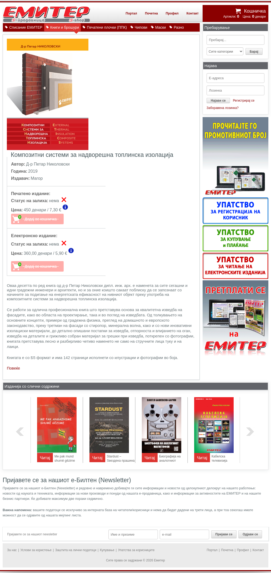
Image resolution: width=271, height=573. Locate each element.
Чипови (141, 27)
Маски (160, 27)
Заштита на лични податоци (75, 550)
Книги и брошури (64, 28)
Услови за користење (35, 550)
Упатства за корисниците (136, 550)
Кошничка (255, 11)
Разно (179, 27)
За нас (12, 550)
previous (20, 431)
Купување (107, 550)
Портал (131, 13)
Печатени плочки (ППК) (107, 27)
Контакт (193, 13)
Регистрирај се (243, 100)
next (250, 431)
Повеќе (13, 368)
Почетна (151, 13)
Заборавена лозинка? (223, 108)
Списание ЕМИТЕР (25, 27)
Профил (172, 13)
